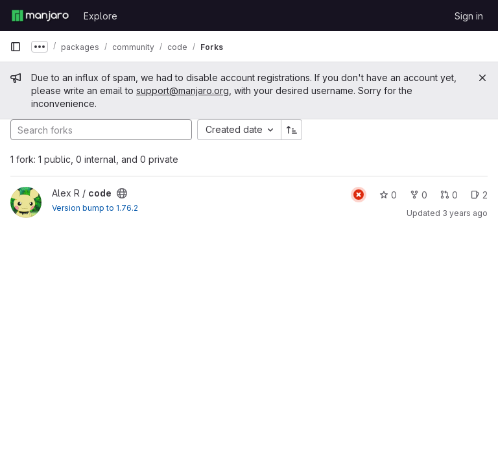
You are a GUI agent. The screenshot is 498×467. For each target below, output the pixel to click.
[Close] (482, 78)
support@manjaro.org (182, 90)
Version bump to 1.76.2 (95, 208)
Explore (100, 15)
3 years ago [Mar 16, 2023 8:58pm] (465, 213)
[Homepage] (40, 15)
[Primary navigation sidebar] (15, 46)
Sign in (469, 15)
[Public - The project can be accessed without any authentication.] (122, 193)
